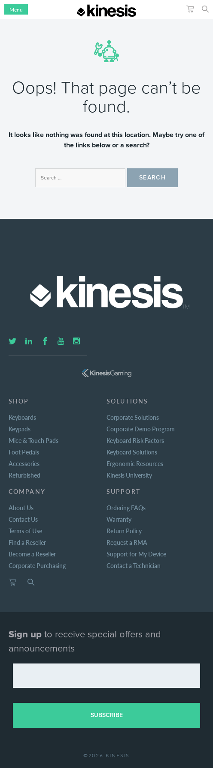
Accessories (24, 463)
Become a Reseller (32, 554)
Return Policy (124, 531)
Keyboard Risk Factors (135, 440)
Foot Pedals (24, 452)
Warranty (118, 519)
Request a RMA (126, 542)
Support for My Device (136, 554)
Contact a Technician (133, 565)
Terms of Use (25, 531)
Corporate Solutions (132, 417)
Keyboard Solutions (131, 452)
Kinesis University (129, 475)
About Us (21, 507)
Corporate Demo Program (140, 429)
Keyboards (22, 417)
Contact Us (23, 519)
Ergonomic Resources (134, 463)
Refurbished (24, 475)
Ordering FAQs (126, 507)
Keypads (19, 429)
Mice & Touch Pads (33, 440)
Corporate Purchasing (37, 565)
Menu (16, 9)
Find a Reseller (27, 542)
